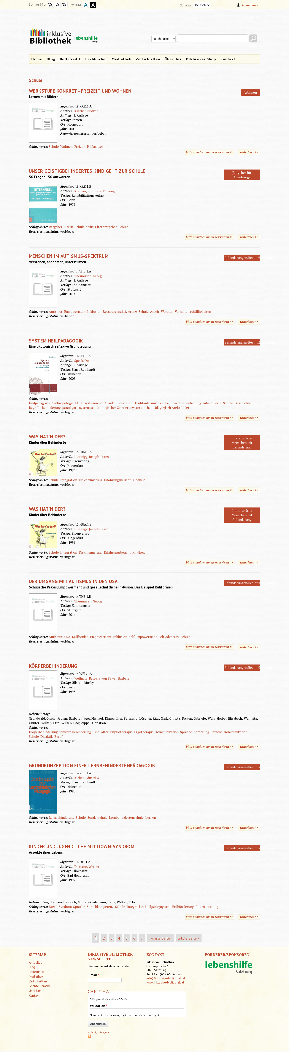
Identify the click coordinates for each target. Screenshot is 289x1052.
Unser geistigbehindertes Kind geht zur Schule (87, 171)
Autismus (56, 311)
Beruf (217, 403)
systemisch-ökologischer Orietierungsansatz (112, 407)
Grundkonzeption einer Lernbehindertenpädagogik (92, 765)
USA (67, 637)
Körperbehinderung (53, 666)
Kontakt (227, 59)
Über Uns (173, 59)
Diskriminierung (90, 480)
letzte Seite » (189, 938)
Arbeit (154, 311)
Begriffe (34, 407)
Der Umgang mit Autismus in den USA (73, 581)
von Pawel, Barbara (115, 678)
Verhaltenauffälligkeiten (193, 311)
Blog (50, 59)
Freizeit (80, 146)
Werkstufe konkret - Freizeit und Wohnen (80, 91)
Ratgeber (55, 227)
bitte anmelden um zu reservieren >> (209, 152)
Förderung (201, 732)
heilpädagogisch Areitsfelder (168, 407)
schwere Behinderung (75, 732)
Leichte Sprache (40, 986)
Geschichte (243, 403)
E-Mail (93, 975)
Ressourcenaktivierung (120, 311)
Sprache (186, 732)
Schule (54, 146)
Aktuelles (35, 962)
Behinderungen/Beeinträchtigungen (251, 257)
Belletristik (70, 59)
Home (36, 59)
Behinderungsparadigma (60, 407)
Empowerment (75, 311)
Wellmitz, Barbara (87, 678)
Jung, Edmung (105, 191)
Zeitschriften (148, 59)
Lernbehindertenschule (126, 817)
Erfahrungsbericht (117, 480)
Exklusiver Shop (201, 59)
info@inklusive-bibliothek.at (165, 978)
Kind (96, 732)
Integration (125, 403)
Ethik (79, 403)
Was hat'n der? (47, 436)
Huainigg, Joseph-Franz (91, 456)
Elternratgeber (106, 227)
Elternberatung (206, 906)
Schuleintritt (84, 227)
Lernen (150, 817)
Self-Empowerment (143, 637)
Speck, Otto (82, 360)
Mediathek (121, 59)
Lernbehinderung (61, 817)
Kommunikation (167, 732)
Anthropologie (62, 403)
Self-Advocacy (169, 637)
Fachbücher (96, 59)
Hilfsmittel (95, 146)
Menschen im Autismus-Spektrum (69, 256)
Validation (98, 1006)
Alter (104, 732)
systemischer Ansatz (99, 403)
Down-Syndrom (60, 906)
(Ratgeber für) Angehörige (242, 174)
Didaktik (46, 736)
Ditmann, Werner (86, 866)
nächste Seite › (160, 938)
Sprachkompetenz (100, 906)
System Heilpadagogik (56, 341)
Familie (163, 403)
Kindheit (138, 480)
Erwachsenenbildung (185, 403)
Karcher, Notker (86, 111)
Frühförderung (146, 403)
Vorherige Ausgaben (99, 1032)
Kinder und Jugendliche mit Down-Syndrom (82, 846)
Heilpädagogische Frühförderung (169, 906)
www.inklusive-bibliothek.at (165, 982)
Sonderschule (97, 817)
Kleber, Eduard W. (87, 778)
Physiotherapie (121, 732)
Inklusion (94, 311)
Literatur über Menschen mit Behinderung (242, 442)
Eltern (68, 227)
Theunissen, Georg (88, 276)
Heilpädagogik (39, 403)
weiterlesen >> (250, 152)
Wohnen (251, 92)
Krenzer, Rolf (84, 191)
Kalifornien (80, 637)
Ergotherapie (144, 732)
